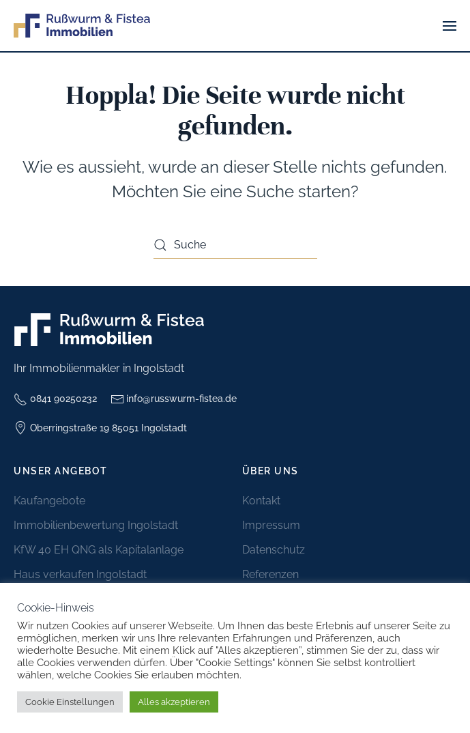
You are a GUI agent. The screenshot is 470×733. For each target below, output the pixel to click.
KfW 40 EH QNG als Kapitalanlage (98, 549)
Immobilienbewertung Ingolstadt (96, 525)
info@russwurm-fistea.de (174, 399)
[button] (449, 25)
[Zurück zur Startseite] (82, 25)
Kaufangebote (49, 500)
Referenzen (270, 574)
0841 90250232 (55, 399)
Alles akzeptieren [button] (174, 702)
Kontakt (261, 500)
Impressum (271, 525)
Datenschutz (273, 549)
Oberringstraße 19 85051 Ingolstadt (100, 428)
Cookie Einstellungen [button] (70, 702)
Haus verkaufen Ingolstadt (80, 574)
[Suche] (235, 245)
